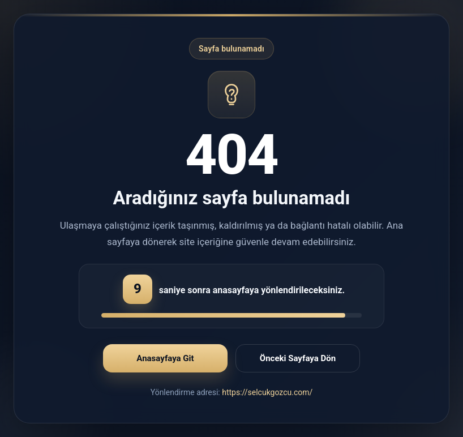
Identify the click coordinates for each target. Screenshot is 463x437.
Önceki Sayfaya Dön (298, 358)
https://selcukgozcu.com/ (267, 392)
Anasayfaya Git (165, 358)
